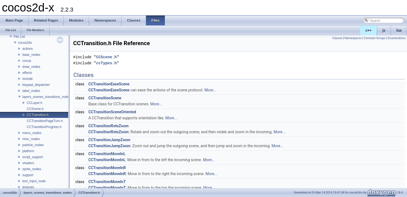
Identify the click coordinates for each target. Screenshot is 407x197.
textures (28, 187)
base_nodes (31, 55)
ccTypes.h (106, 63)
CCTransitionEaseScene (109, 84)
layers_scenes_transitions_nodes (46, 97)
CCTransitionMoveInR (107, 168)
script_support (32, 157)
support (27, 175)
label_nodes (31, 91)
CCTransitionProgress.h (44, 127)
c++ (369, 30)
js (383, 30)
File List (19, 37)
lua (399, 30)
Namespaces (352, 38)
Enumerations (397, 38)
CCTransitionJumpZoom (109, 140)
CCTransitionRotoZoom (108, 126)
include (27, 79)
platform (28, 151)
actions (27, 49)
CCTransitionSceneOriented (112, 112)
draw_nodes (31, 67)
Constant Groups (375, 38)
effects (27, 73)
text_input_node (34, 181)
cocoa (26, 61)
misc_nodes (31, 139)
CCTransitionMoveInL (107, 154)
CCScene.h (35, 109)
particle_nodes (33, 145)
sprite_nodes (31, 169)
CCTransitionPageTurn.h (45, 121)
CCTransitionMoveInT (107, 181)
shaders (28, 163)
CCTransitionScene (104, 98)
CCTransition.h (38, 115)
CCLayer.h (34, 103)
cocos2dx (25, 43)
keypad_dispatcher (36, 85)
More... (210, 90)
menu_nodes (31, 133)
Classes (337, 38)
